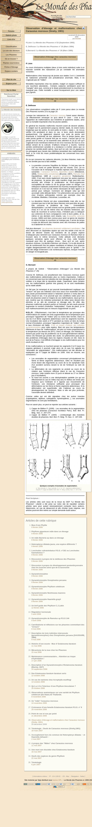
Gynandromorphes (39, 574)
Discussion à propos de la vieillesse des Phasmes (53, 559)
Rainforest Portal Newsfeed (11, 95)
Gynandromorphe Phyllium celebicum (48, 587)
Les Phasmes (57, 17)
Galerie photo (11, 35)
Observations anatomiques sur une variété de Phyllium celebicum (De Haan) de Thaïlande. (55, 693)
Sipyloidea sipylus (66, 172)
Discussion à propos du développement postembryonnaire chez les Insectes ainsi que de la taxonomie (57, 566)
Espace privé (11, 84)
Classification (11, 47)
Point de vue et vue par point (44, 714)
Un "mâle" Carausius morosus (44, 701)
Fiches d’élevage (11, 67)
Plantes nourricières (11, 63)
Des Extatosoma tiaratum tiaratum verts (48, 673)
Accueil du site (56, 15)
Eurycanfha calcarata (75, 216)
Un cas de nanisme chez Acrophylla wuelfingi (51, 680)
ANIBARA (11, 153)
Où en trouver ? (11, 59)
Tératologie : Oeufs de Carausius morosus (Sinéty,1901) (55, 728)
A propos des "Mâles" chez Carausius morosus (52, 743)
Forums (11, 31)
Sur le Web (11, 90)
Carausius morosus (57, 115)
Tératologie (36, 762)
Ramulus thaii (78, 174)
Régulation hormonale (41, 612)
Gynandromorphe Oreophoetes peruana (48, 580)
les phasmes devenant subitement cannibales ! (61, 228)
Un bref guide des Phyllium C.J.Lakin (47, 606)
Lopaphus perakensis (62, 176)
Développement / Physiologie (58, 19)
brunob (78, 38)
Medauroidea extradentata (48, 174)
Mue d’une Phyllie (39, 525)
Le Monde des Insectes (11, 110)
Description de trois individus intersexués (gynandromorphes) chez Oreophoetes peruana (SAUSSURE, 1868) (58, 635)
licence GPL (57, 780)
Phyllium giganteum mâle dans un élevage (50, 531)
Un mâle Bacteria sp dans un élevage (47, 538)
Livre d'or (11, 39)
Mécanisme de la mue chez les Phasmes (49, 650)
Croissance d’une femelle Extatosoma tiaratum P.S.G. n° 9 (56, 707)
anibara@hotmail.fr (7, 202)
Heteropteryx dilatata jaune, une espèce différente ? (54, 544)
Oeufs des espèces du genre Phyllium (48, 756)
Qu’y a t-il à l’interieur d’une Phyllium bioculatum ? (53, 686)
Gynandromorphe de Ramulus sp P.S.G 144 (50, 618)
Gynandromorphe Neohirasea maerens (48, 593)
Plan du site (11, 79)
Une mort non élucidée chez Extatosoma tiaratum (53, 750)
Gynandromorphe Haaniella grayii (46, 599)
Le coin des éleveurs (11, 51)
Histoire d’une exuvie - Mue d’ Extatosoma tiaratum (53, 644)
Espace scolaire (11, 71)
